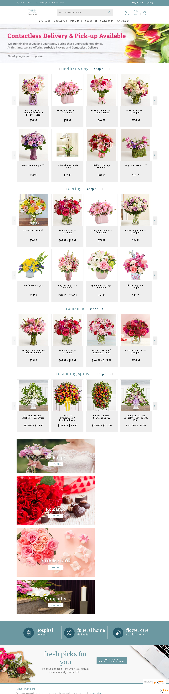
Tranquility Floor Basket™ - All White (33, 416)
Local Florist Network (133, 692)
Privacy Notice (118, 692)
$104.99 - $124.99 (33, 425)
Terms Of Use (105, 692)
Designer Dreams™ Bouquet (67, 111)
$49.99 (136, 295)
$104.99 (136, 120)
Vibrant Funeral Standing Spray (101, 416)
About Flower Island (25, 599)
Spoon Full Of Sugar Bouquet (101, 286)
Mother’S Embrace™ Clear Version (102, 111)
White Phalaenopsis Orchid (67, 166)
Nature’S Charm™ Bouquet (135, 111)
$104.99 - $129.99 (101, 360)
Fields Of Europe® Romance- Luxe (102, 351)
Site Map (147, 692)
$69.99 (136, 175)
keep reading (95, 604)
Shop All (100, 69)
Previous (14, 100)
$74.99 (67, 120)
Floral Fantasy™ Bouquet (67, 231)
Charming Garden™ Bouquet (135, 231)
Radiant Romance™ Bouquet (135, 351)
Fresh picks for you (65, 572)
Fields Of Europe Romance (102, 166)
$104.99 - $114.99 (67, 295)
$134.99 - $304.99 (102, 425)
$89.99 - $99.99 (67, 240)
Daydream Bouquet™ (33, 165)
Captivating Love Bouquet (67, 286)
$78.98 (67, 175)
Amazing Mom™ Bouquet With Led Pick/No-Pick (33, 112)
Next (155, 100)
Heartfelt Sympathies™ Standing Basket (68, 417)
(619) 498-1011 (25, 3)
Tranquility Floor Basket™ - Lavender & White (136, 417)
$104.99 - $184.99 (67, 425)
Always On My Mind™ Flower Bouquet (33, 351)
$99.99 (33, 295)
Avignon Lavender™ (136, 165)
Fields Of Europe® (33, 230)
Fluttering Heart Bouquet (136, 286)
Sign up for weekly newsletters (111, 571)
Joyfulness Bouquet (33, 285)
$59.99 (101, 295)
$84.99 (33, 120)
